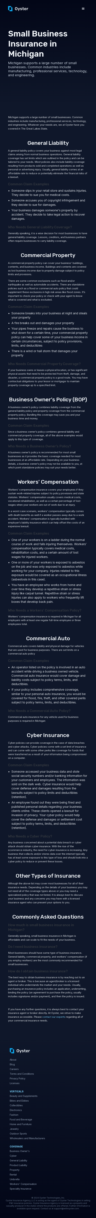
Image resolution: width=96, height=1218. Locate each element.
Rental (13, 1174)
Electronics (16, 1110)
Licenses (15, 1083)
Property (15, 1169)
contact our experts (53, 1016)
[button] (83, 8)
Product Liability (18, 1165)
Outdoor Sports (18, 1133)
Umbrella (15, 1179)
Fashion (14, 1114)
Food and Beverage (21, 1119)
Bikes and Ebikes (19, 1100)
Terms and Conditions (22, 1073)
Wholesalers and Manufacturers (27, 1138)
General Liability (18, 1160)
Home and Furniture (21, 1124)
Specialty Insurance (20, 1188)
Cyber (13, 1155)
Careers (14, 1069)
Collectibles (16, 1105)
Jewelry (14, 1128)
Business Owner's (20, 1151)
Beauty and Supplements (23, 1096)
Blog (12, 1064)
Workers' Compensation (23, 1184)
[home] (18, 8)
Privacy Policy (17, 1078)
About (13, 1059)
